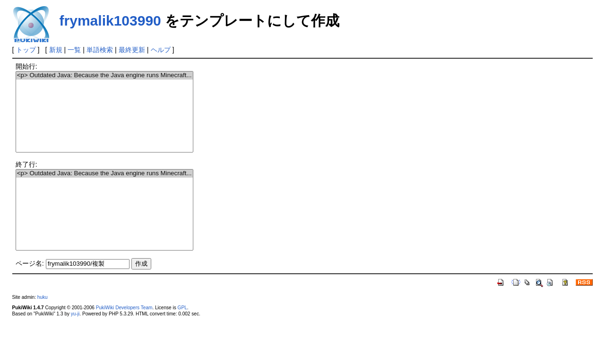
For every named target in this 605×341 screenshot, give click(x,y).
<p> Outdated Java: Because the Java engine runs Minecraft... (104, 76)
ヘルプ (161, 50)
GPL (182, 307)
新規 (55, 50)
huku (42, 297)
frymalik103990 (110, 20)
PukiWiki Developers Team (124, 307)
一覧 (74, 50)
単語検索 (99, 50)
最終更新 (132, 50)
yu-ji (75, 313)
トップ (26, 50)
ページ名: (30, 263)
